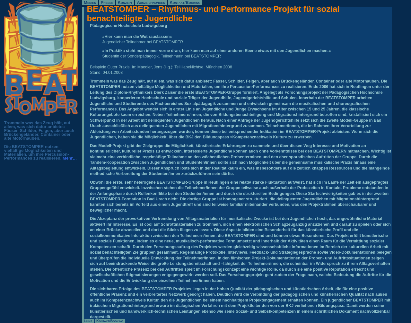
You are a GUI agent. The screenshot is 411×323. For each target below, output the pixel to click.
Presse (107, 2)
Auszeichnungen (151, 2)
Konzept (125, 2)
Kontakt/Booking (185, 2)
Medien (90, 2)
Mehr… (70, 158)
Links (88, 321)
